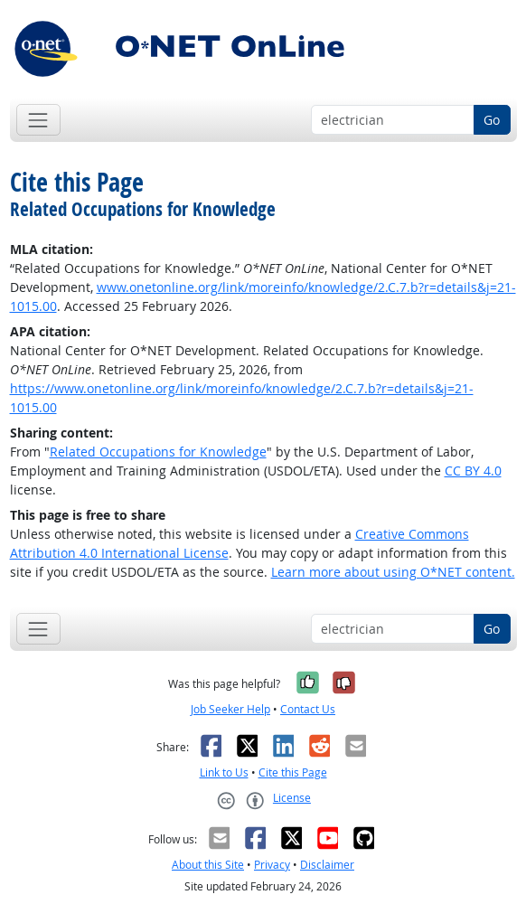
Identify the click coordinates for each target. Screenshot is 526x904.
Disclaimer (327, 864)
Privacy (272, 864)
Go (492, 119)
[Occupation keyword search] (392, 120)
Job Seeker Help (230, 709)
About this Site (208, 864)
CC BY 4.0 (473, 470)
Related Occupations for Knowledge (158, 451)
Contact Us (307, 709)
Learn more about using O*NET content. (393, 571)
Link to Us (224, 772)
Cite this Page (292, 772)
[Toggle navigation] (38, 120)
